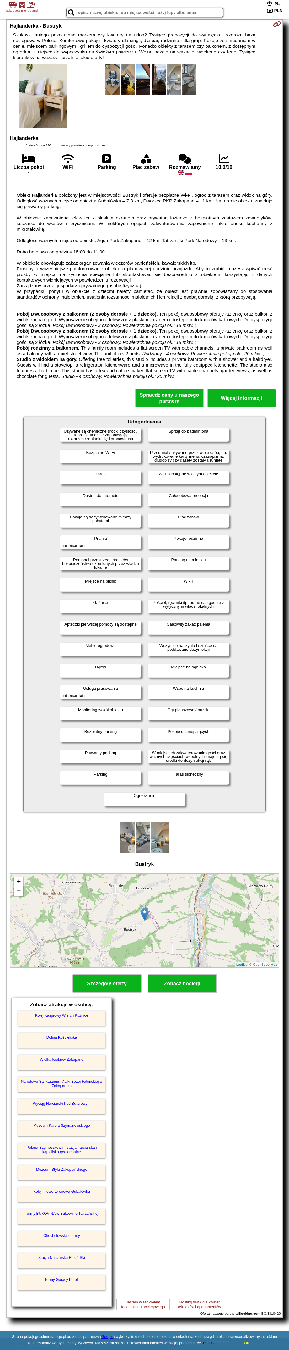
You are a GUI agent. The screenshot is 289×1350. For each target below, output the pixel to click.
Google (107, 1337)
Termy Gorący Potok (62, 1279)
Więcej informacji (241, 398)
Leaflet (241, 964)
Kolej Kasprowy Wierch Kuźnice (61, 1015)
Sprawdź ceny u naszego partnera (169, 398)
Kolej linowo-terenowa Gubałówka (61, 1191)
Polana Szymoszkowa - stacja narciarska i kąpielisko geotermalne (61, 1149)
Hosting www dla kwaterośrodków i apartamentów (199, 1304)
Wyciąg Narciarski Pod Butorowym (61, 1103)
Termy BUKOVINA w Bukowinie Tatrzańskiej (61, 1213)
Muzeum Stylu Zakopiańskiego (61, 1169)
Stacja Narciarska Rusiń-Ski (61, 1257)
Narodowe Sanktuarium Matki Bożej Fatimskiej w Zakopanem (61, 1083)
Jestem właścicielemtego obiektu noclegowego (143, 1304)
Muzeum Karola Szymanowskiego (61, 1125)
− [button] (19, 891)
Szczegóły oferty (106, 983)
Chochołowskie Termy (61, 1235)
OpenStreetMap (265, 964)
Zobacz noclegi (182, 983)
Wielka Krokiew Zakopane (61, 1059)
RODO (208, 1343)
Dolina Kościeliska (61, 1037)
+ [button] (19, 882)
